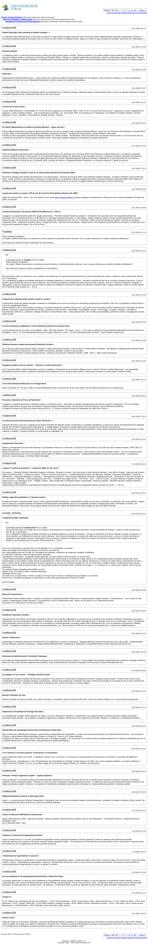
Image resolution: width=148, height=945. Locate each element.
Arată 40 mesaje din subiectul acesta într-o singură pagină (127, 13)
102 (135, 10)
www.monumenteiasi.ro (64, 197)
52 (132, 10)
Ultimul (142, 10)
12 (129, 10)
